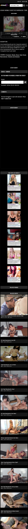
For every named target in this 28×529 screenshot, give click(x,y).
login (2, 98)
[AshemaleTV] (4, 5)
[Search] (13, 5)
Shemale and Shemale (14, 57)
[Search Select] (19, 5)
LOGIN (19, 1)
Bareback (8, 55)
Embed (23, 36)
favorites (16, 36)
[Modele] (12, 82)
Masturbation (3, 57)
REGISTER (24, 1)
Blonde (13, 55)
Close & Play (14, 34)
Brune (17, 55)
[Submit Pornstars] (25, 82)
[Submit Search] (24, 5)
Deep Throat (23, 55)
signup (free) (8, 98)
